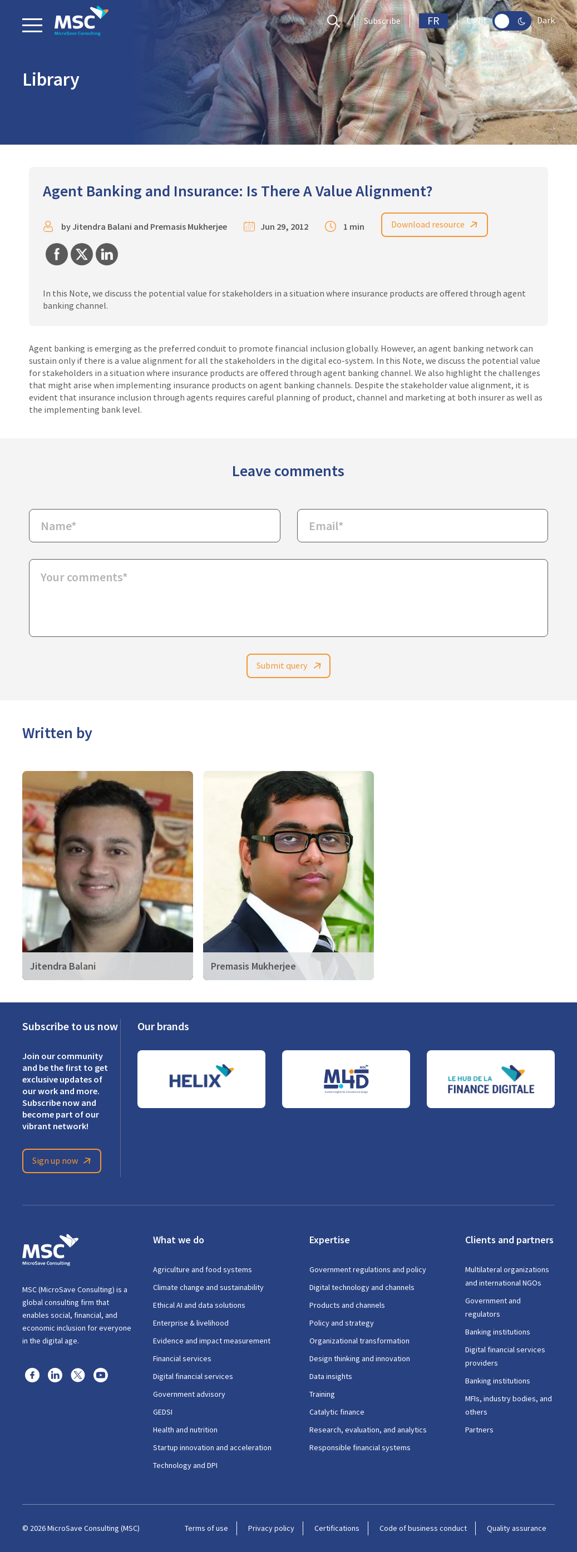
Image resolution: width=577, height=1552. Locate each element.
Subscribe (382, 21)
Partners (479, 1430)
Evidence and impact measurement (211, 1341)
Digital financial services (193, 1376)
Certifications (336, 1528)
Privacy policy (271, 1528)
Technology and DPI (185, 1465)
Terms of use (206, 1528)
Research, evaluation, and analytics (368, 1430)
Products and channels (347, 1305)
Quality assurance (516, 1528)
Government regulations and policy (367, 1269)
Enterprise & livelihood (191, 1323)
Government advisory (189, 1394)
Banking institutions (497, 1332)
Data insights (330, 1376)
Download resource (436, 224)
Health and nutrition (185, 1430)
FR (433, 21)
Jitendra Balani (102, 227)
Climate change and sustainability (208, 1287)
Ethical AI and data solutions (199, 1305)
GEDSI (162, 1412)
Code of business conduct (423, 1528)
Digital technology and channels (362, 1287)
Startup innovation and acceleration (212, 1447)
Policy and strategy (341, 1323)
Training (322, 1394)
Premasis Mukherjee (188, 227)
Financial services (182, 1358)
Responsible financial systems (360, 1447)
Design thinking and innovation (359, 1358)
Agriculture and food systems (202, 1269)
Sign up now (63, 1161)
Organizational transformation (359, 1341)
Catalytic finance (336, 1412)
